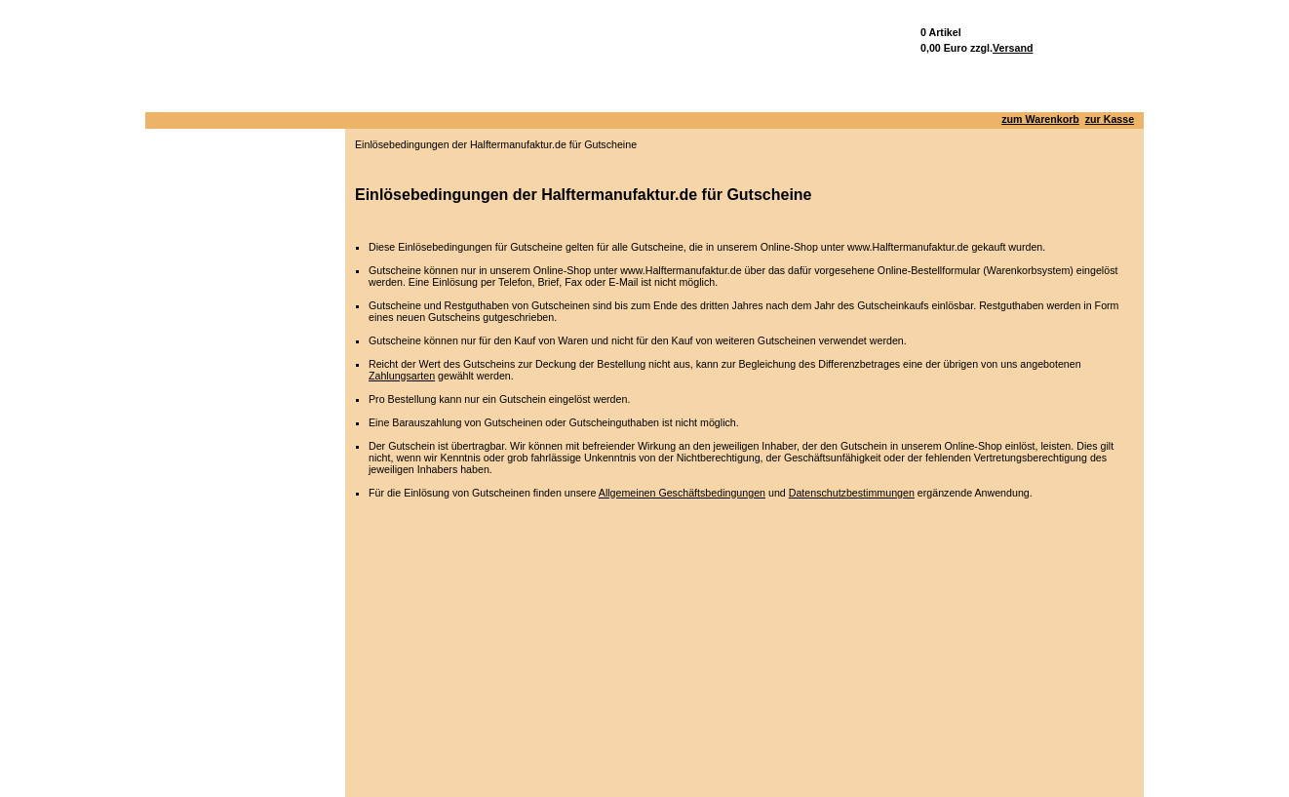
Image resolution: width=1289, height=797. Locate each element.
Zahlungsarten (402, 375)
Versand (1013, 48)
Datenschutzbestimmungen (852, 492)
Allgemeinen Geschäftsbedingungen (682, 492)
